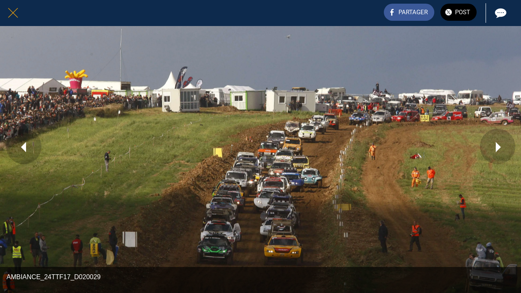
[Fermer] (13, 13)
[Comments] (500, 13)
